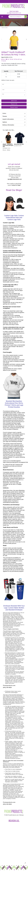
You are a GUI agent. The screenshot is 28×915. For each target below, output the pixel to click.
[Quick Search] (16, 16)
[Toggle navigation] (2, 17)
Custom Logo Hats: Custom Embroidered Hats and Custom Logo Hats (14, 217)
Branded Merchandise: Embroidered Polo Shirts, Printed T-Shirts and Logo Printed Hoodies (14, 404)
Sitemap (21, 815)
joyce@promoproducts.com (14, 13)
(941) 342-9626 (14, 11)
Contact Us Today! (16, 185)
